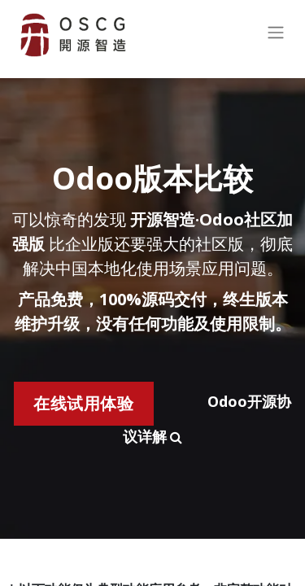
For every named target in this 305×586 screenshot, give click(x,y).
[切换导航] (276, 35)
